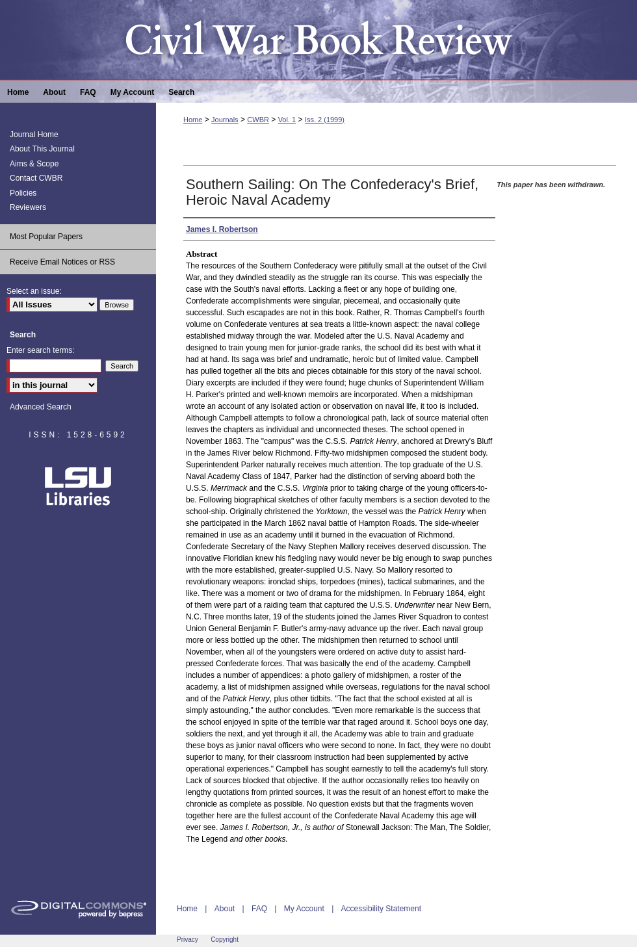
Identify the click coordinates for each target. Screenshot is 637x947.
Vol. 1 (287, 119)
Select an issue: (34, 291)
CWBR (258, 119)
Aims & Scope (34, 163)
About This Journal (42, 148)
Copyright (225, 939)
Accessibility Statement (381, 908)
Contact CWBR (36, 178)
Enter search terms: (40, 350)
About (224, 908)
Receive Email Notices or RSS (62, 261)
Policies (23, 193)
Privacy (187, 939)
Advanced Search (41, 406)
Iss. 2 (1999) (324, 119)
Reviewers (28, 207)
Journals (225, 119)
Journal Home (34, 134)
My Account (304, 908)
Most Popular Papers (46, 236)
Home (192, 119)
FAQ (259, 908)
